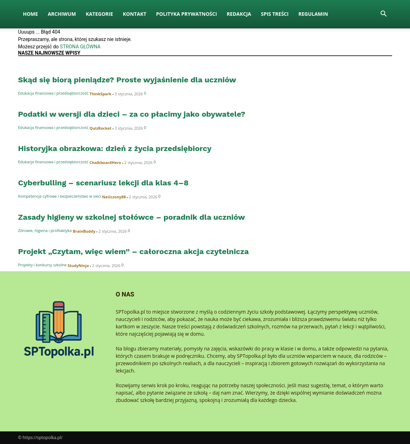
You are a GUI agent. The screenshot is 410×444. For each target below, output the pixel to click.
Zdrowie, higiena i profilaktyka (45, 230)
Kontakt (134, 14)
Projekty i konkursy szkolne (42, 264)
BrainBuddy (84, 231)
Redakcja (239, 14)
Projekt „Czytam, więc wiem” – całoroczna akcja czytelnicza (133, 251)
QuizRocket (101, 128)
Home (30, 14)
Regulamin (313, 14)
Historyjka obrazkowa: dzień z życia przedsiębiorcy (114, 148)
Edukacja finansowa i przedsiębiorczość (53, 93)
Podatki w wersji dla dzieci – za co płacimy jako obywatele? (131, 114)
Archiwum (62, 14)
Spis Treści (275, 14)
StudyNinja (78, 265)
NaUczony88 (114, 196)
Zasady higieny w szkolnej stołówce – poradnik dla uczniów (131, 217)
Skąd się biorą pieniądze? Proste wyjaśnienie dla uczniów (127, 79)
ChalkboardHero (105, 162)
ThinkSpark (101, 93)
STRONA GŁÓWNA (80, 46)
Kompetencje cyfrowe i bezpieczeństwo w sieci (59, 196)
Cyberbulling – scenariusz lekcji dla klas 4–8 (103, 182)
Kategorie (99, 14)
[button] (383, 14)
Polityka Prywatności (186, 14)
